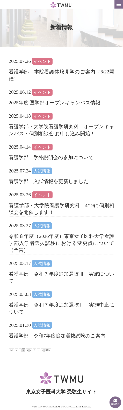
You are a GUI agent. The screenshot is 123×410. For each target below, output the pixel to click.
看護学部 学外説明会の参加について (51, 157)
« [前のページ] (16, 350)
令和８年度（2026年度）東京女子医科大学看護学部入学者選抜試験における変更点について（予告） (61, 243)
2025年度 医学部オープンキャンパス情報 (54, 102)
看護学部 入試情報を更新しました (49, 181)
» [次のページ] (42, 350)
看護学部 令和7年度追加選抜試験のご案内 (57, 335)
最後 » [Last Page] (47, 350)
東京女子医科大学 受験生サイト (61, 4)
